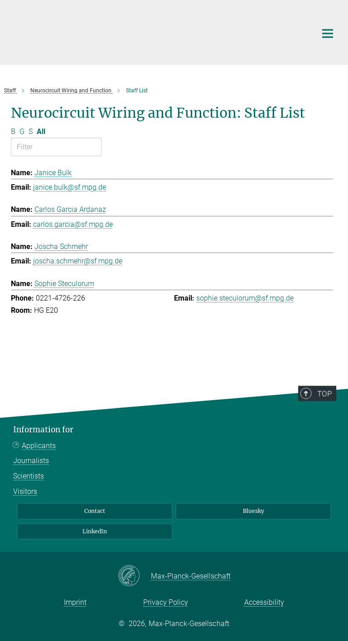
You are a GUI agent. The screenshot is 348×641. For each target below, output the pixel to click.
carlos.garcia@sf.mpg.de (73, 224)
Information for (43, 429)
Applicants (39, 445)
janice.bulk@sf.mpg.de (69, 187)
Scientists (28, 476)
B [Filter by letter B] (13, 131)
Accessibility (264, 602)
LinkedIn (94, 531)
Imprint (75, 602)
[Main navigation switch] (328, 33)
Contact (94, 510)
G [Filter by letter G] (21, 131)
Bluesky (253, 510)
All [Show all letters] (41, 131)
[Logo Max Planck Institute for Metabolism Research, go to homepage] (158, 31)
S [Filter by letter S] (31, 131)
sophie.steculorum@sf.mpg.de (245, 298)
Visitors (25, 491)
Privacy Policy (165, 602)
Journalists (31, 460)
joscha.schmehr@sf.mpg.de (77, 261)
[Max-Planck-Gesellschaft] (134, 576)
